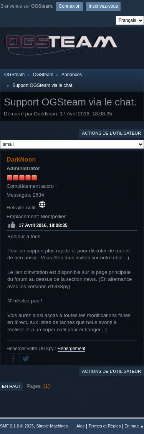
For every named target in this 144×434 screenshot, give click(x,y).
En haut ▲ (134, 426)
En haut (11, 386)
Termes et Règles (104, 426)
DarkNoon (21, 159)
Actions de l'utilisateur (111, 133)
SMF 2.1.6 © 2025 (17, 426)
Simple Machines (52, 426)
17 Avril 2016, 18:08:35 (43, 225)
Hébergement (72, 348)
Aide (80, 426)
